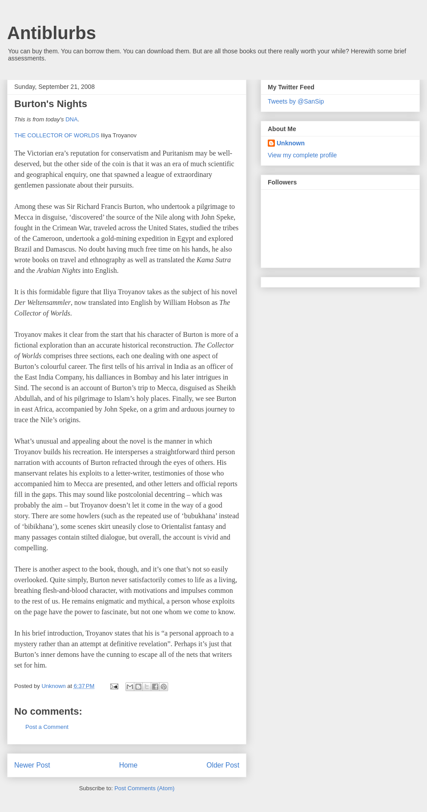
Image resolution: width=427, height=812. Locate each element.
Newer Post (32, 765)
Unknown (291, 143)
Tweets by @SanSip (296, 101)
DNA (71, 119)
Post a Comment (46, 727)
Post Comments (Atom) (144, 788)
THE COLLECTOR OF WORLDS (56, 135)
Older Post (222, 765)
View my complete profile (302, 155)
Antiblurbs (51, 33)
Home (128, 765)
